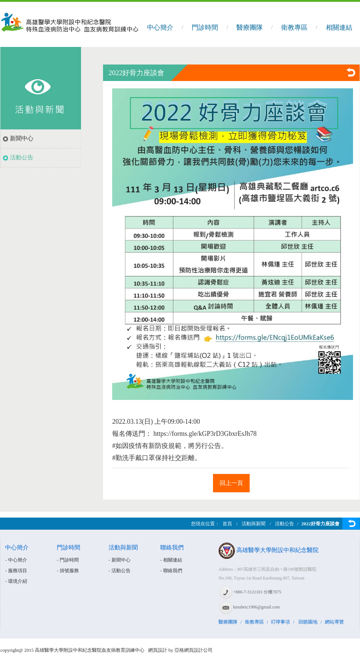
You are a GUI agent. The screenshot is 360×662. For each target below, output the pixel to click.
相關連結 (339, 27)
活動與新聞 (253, 523)
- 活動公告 (120, 570)
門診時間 (205, 27)
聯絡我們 (172, 547)
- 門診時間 (68, 560)
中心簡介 (160, 27)
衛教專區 (294, 27)
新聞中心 (21, 138)
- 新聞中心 (120, 560)
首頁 (227, 523)
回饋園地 (307, 622)
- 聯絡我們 (171, 570)
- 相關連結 (171, 560)
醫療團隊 (249, 27)
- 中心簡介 (16, 560)
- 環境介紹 (16, 581)
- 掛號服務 (68, 570)
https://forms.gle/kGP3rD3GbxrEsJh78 (205, 433)
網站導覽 (334, 622)
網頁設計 (157, 650)
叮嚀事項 (280, 622)
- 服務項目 (16, 570)
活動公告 (21, 157)
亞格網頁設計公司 (194, 650)
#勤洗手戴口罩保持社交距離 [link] (153, 457)
